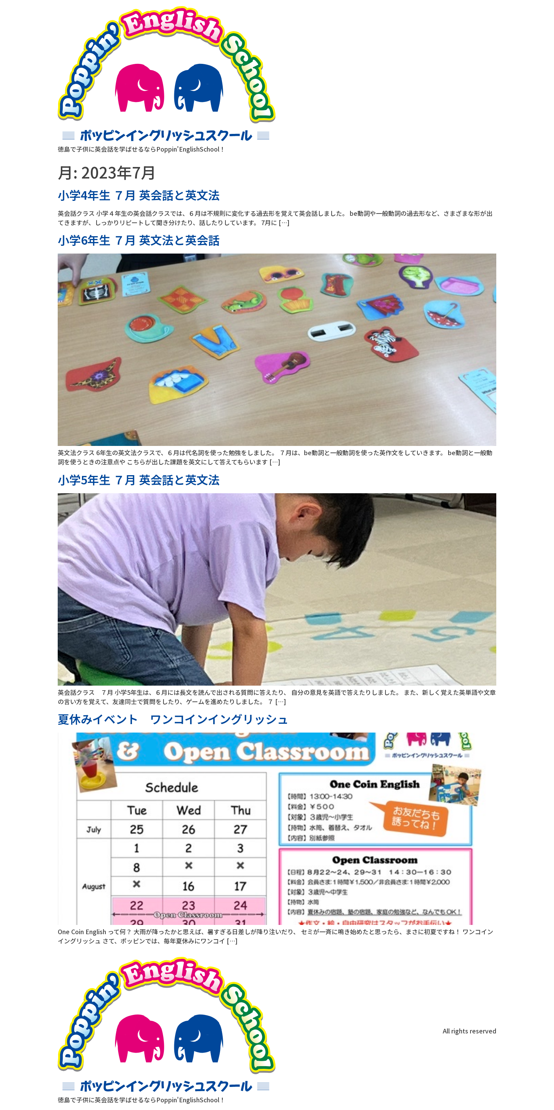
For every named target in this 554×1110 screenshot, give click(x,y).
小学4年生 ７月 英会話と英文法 (139, 194)
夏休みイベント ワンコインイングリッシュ (173, 718)
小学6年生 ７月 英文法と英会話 (139, 239)
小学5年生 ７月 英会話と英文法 (139, 479)
